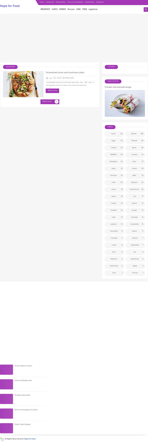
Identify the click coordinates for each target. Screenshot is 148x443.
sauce (117, 190)
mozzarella (136, 224)
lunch (117, 134)
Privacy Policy (60, 2)
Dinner (137, 134)
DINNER (62, 10)
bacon (137, 203)
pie (138, 252)
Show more (50, 101)
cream (137, 169)
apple (138, 266)
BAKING (117, 155)
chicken (137, 155)
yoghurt (117, 224)
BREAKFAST (45, 10)
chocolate (116, 231)
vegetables (137, 245)
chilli (117, 183)
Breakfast (116, 162)
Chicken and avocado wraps (118, 87)
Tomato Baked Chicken (23, 366)
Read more (52, 91)
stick (117, 273)
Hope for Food (10, 6)
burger (137, 210)
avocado (137, 217)
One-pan (71, 10)
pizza (117, 169)
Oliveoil (137, 141)
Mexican (117, 259)
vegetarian (93, 10)
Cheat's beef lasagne (22, 425)
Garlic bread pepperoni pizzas (26, 410)
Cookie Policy (89, 2)
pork (117, 252)
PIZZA (84, 10)
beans (137, 231)
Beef (138, 176)
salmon (137, 238)
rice (138, 196)
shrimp (138, 273)
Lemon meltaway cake (23, 381)
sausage (117, 238)
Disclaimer (100, 2)
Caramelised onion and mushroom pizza (65, 73)
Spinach (137, 183)
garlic (137, 148)
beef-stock (116, 266)
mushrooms (136, 190)
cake (117, 217)
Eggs (117, 141)
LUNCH (55, 10)
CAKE (78, 10)
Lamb (117, 245)
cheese (58, 78)
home (42, 2)
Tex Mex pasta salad (22, 395)
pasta (117, 196)
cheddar (116, 210)
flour (138, 162)
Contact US (50, 2)
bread (117, 203)
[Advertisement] (74, 39)
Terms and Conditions (75, 2)
